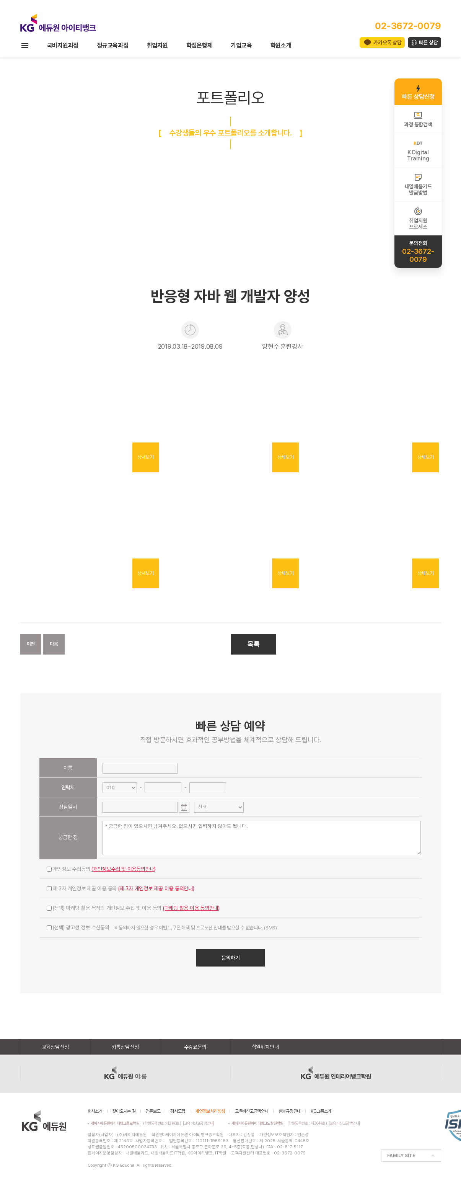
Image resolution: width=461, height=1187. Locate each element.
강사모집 (177, 1111)
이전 (31, 644)
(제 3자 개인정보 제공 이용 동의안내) (156, 888)
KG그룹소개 (321, 1111)
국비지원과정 (63, 45)
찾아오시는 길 (123, 1111)
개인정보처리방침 (210, 1111)
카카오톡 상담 (387, 42)
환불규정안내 (290, 1111)
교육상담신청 (55, 1047)
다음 (54, 644)
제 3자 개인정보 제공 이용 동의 (120, 888)
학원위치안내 (265, 1047)
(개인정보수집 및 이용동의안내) (123, 869)
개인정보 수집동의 (101, 869)
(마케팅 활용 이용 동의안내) (191, 908)
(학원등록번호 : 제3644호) (280, 1123)
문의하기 (231, 958)
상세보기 (145, 457)
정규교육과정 (113, 45)
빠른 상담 (428, 42)
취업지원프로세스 (418, 218)
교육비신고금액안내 (252, 1111)
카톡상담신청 (125, 1047)
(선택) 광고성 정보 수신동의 (162, 927)
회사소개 (95, 1111)
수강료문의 (195, 1047)
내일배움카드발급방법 (418, 184)
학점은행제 (199, 45)
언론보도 (152, 1111)
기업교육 (241, 45)
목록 (254, 644)
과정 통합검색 (418, 119)
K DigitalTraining (418, 150)
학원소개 (281, 45)
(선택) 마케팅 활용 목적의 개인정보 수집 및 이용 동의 (133, 908)
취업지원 (157, 45)
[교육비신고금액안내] (198, 1123)
